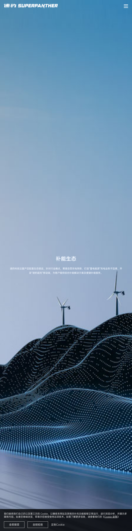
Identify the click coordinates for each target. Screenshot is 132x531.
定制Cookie (58, 524)
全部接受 (14, 524)
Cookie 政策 (110, 516)
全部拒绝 (38, 524)
